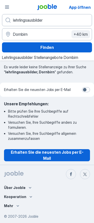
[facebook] (71, 174)
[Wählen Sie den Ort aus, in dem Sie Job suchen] (47, 34)
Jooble (33, 216)
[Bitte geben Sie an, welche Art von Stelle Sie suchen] (47, 20)
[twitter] (85, 174)
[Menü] (7, 7)
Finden (47, 47)
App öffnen (80, 7)
